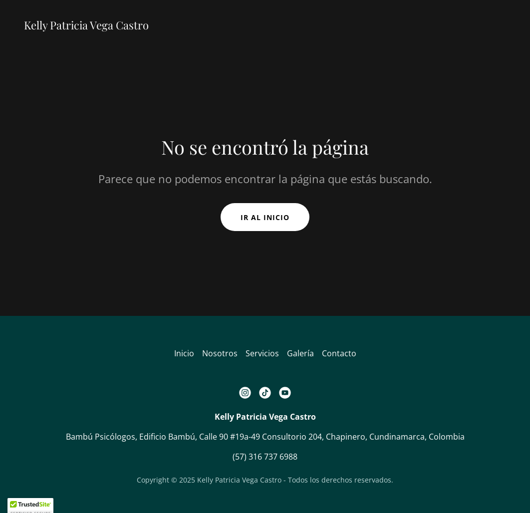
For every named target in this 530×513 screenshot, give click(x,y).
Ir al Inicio (265, 217)
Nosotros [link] (220, 353)
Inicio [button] (184, 353)
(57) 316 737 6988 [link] (265, 456)
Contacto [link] (339, 353)
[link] (86, 26)
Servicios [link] (262, 353)
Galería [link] (300, 353)
